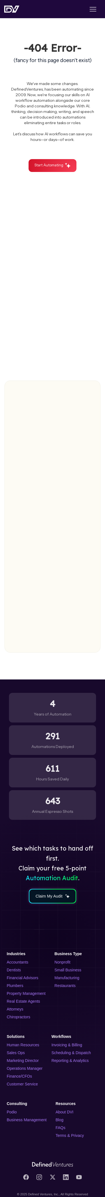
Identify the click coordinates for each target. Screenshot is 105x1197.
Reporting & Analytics (70, 1060)
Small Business (68, 970)
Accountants (17, 962)
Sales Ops (16, 1052)
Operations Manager (25, 1068)
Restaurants (65, 985)
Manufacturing (67, 978)
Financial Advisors (22, 978)
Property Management (26, 993)
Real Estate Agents (23, 1001)
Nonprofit (63, 962)
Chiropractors (18, 1017)
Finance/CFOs (19, 1076)
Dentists (14, 970)
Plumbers (15, 985)
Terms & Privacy (69, 1135)
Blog (59, 1120)
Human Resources (23, 1045)
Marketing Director (23, 1060)
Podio (12, 1112)
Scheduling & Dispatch (71, 1052)
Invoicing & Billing (67, 1045)
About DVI (64, 1112)
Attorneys (15, 1009)
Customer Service (22, 1084)
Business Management (26, 1120)
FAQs (60, 1127)
